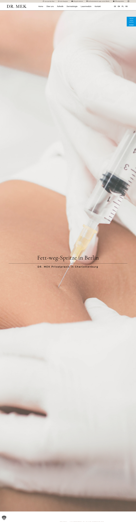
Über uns (50, 6)
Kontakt (98, 6)
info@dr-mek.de (78, 1)
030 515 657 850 (49, 1)
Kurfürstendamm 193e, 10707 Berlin (98, 1)
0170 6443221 (64, 1)
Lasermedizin (86, 6)
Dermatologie (72, 6)
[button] (4, 518)
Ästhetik (60, 6)
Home (40, 6)
